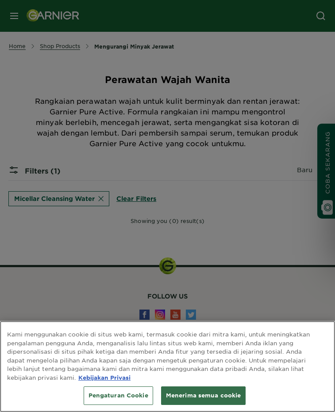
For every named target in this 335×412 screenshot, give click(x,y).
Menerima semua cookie (203, 395)
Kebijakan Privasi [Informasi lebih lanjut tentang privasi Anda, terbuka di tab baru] (104, 377)
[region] (167, 366)
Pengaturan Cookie (118, 395)
